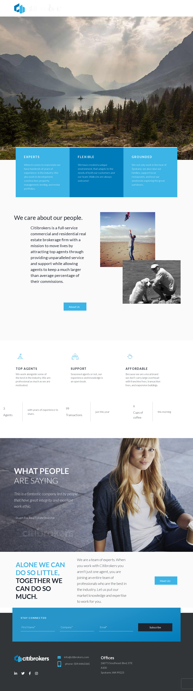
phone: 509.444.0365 (77, 663)
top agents (26, 368)
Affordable (137, 368)
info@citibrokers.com (76, 657)
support (79, 368)
